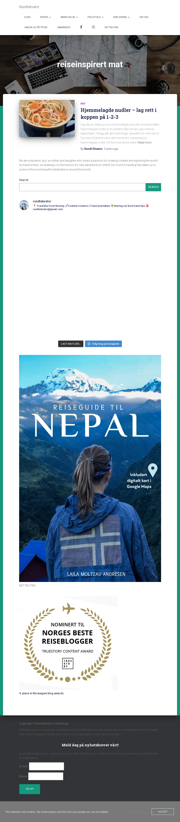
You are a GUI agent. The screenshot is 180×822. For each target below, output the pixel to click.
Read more (144, 142)
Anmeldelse (69, 17)
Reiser (45, 17)
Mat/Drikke (121, 17)
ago (111, 148)
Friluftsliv (96, 17)
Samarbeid (63, 27)
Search (23, 180)
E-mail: (23, 766)
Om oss (143, 17)
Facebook (81, 27)
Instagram (93, 27)
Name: (23, 776)
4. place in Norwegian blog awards (41, 693)
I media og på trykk (35, 27)
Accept (162, 811)
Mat (83, 103)
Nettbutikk (111, 27)
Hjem (27, 17)
